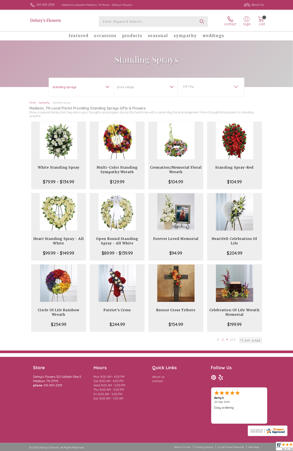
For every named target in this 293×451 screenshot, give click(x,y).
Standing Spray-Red (234, 167)
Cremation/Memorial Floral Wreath (176, 169)
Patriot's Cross (117, 310)
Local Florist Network (231, 447)
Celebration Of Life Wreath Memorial (234, 312)
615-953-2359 (46, 5)
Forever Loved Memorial (175, 239)
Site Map (254, 447)
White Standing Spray (58, 167)
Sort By (188, 86)
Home (32, 102)
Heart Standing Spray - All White (58, 241)
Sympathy (44, 102)
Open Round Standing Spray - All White (117, 241)
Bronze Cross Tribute (175, 310)
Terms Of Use (182, 447)
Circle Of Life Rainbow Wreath (58, 312)
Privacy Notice (204, 447)
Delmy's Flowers (45, 20)
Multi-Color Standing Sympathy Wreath (117, 169)
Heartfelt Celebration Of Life (234, 241)
